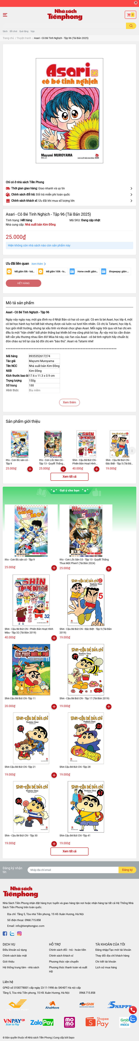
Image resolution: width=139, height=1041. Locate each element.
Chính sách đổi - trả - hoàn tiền (67, 949)
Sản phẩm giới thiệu (23, 421)
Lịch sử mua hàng (106, 967)
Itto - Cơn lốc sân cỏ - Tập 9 (20, 559)
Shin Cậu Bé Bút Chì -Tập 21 (20, 766)
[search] (131, 26)
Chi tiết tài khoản (105, 961)
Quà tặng (23, 31)
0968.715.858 (33, 920)
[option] (19, 451)
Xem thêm (69, 402)
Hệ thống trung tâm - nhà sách (21, 967)
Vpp (33, 31)
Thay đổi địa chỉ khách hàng (112, 955)
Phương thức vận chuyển (64, 961)
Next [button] (132, 451)
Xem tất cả (69, 476)
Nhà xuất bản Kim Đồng (40, 224)
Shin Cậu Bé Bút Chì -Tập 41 (75, 835)
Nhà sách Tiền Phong (40, 1037)
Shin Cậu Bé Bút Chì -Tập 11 (20, 698)
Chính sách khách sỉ (61, 955)
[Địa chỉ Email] (82, 870)
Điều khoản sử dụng (15, 949)
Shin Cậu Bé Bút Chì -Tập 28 (75, 766)
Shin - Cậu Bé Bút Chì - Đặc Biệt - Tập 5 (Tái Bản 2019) (119, 464)
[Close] (136, 3)
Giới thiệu (8, 961)
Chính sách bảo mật (15, 955)
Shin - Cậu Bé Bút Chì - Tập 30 (21, 835)
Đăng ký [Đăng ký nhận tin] (127, 870)
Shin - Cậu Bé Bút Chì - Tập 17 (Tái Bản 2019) (84, 698)
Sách (5, 31)
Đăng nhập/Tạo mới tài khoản (113, 949)
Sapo (71, 1037)
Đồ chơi (13, 31)
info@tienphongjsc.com (30, 926)
